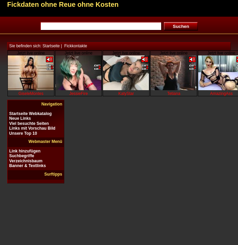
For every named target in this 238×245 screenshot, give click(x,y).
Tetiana (174, 93)
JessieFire (78, 93)
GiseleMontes (30, 93)
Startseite (51, 46)
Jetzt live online (31, 53)
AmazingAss (221, 93)
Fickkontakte (75, 46)
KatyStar (126, 93)
